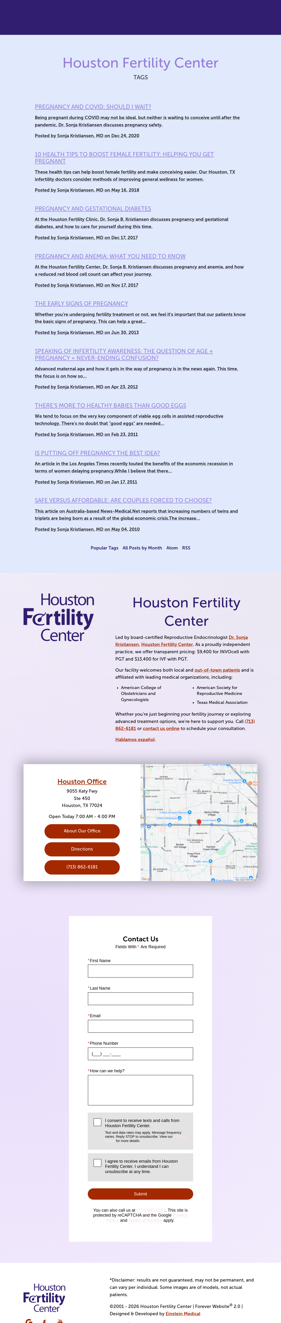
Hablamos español (135, 739)
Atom (172, 547)
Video (140, 18)
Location (195, 18)
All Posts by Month (142, 547)
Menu (247, 17)
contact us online (161, 728)
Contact (221, 18)
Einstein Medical (183, 1313)
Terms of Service (145, 1220)
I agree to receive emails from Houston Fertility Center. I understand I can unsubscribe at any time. (141, 1166)
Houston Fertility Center (167, 644)
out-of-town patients (217, 670)
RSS (186, 547)
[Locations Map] (198, 822)
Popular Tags (104, 547)
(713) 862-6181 (150, 1210)
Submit (140, 1193)
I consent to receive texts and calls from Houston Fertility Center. (146, 1130)
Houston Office (82, 781)
